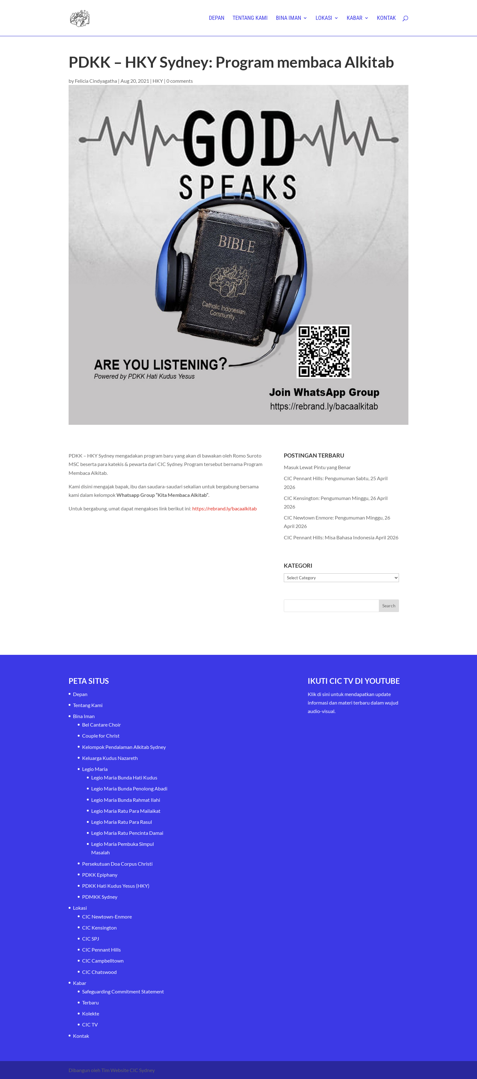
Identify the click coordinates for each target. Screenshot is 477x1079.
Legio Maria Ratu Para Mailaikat (125, 811)
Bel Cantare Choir (101, 725)
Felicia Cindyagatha (96, 81)
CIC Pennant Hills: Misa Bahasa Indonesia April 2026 (341, 537)
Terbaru (90, 1002)
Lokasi (324, 18)
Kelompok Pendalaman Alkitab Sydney (124, 747)
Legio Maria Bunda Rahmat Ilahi (125, 800)
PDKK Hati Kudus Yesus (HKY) (115, 886)
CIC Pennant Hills (101, 950)
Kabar (354, 18)
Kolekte (90, 1013)
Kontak (386, 18)
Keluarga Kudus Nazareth (110, 758)
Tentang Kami (250, 18)
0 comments (179, 81)
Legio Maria (95, 769)
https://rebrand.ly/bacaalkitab (224, 508)
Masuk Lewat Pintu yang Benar (317, 467)
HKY (158, 81)
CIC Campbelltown (103, 961)
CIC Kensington (99, 927)
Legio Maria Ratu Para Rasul (121, 822)
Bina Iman (288, 18)
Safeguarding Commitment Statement (123, 991)
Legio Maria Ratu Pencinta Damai (127, 833)
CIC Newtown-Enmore (107, 916)
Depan (216, 18)
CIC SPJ (90, 938)
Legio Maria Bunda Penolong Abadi (129, 788)
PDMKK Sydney (99, 897)
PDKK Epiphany (99, 875)
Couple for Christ (101, 736)
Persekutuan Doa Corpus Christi (117, 864)
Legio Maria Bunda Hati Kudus (124, 777)
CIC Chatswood (99, 972)
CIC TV (90, 1024)
